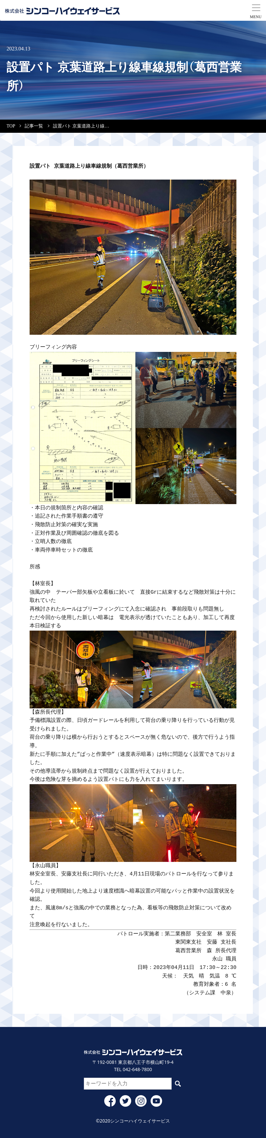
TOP (11, 126)
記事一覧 (34, 126)
